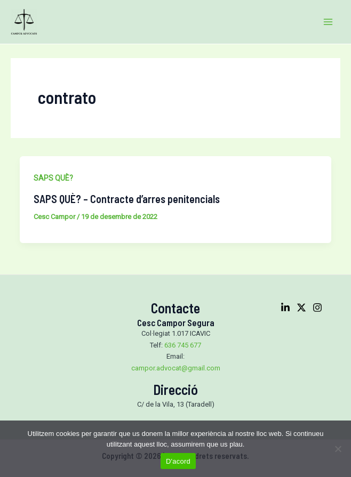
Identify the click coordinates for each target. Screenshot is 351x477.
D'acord (178, 461)
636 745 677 (182, 345)
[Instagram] (317, 307)
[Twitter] (301, 307)
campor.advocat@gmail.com (175, 368)
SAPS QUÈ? (53, 178)
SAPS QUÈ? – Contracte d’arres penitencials (127, 198)
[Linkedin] (285, 307)
